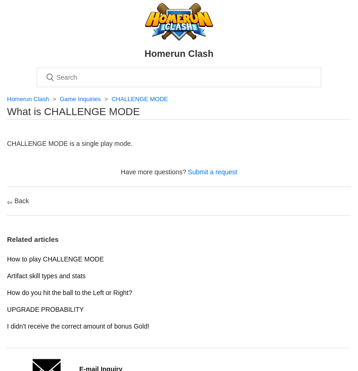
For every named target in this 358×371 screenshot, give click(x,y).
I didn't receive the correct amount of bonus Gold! (78, 326)
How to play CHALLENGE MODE (55, 259)
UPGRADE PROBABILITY (45, 309)
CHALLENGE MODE (139, 99)
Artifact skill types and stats (46, 276)
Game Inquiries (80, 99)
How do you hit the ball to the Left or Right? (69, 292)
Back (18, 201)
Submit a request (212, 172)
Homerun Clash (28, 99)
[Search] (179, 77)
